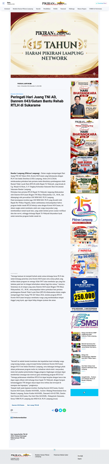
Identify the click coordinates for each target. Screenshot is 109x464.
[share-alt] (52, 410)
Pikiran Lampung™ (15, 459)
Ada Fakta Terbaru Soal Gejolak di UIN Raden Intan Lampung (89, 367)
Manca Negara (82, 9)
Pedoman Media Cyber (61, 455)
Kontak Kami (79, 456)
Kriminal (6, 9)
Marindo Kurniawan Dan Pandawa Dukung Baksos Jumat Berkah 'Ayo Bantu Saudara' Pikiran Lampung (89, 345)
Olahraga (72, 9)
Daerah (38, 9)
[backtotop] (54, 450)
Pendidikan (46, 9)
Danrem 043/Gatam (17, 94)
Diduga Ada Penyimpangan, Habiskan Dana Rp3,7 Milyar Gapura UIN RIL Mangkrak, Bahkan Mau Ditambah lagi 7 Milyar (89, 356)
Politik (55, 9)
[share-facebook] (56, 410)
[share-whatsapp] (64, 410)
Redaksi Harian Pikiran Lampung (22, 9)
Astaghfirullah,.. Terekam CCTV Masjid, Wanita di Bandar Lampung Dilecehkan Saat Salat (89, 378)
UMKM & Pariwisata (96, 9)
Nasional (63, 9)
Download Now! (102, 3)
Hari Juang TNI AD (33, 405)
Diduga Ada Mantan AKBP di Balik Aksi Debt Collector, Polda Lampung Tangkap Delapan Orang (89, 334)
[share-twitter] (60, 410)
